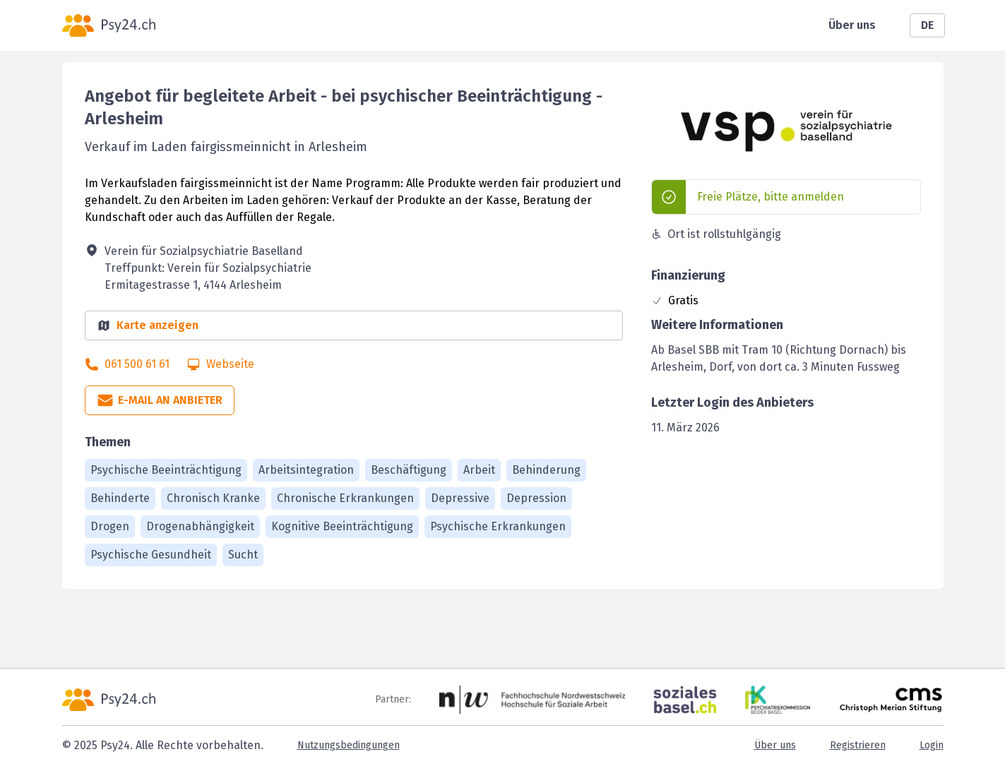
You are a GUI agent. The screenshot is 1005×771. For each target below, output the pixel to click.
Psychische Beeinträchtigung (166, 470)
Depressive (460, 498)
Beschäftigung (408, 470)
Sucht (243, 554)
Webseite (230, 364)
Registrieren (858, 745)
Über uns (852, 25)
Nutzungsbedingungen (348, 745)
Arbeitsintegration (306, 470)
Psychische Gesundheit (150, 554)
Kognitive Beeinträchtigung (342, 526)
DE (927, 25)
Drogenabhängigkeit (200, 526)
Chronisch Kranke (213, 498)
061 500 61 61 (137, 364)
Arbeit (479, 470)
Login (932, 745)
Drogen (109, 526)
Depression (536, 498)
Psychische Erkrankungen (498, 526)
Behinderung (546, 470)
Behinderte (120, 498)
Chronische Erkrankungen (345, 498)
